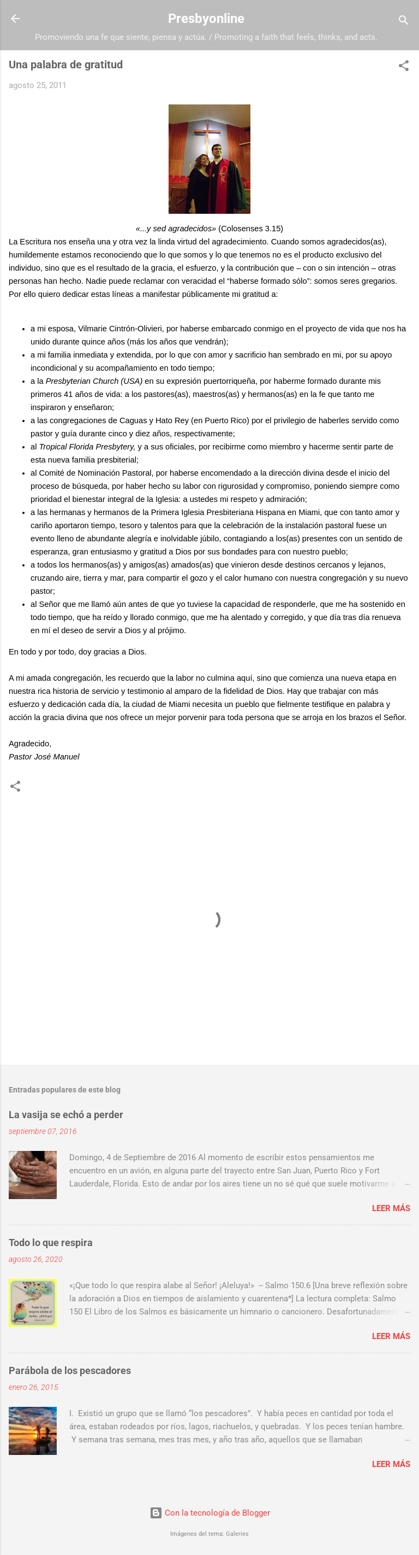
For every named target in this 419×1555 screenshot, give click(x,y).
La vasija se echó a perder (66, 1114)
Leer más (391, 1208)
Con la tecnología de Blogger (209, 1513)
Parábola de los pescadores (70, 1370)
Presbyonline (206, 18)
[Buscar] (403, 22)
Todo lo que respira (51, 1242)
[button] (403, 67)
